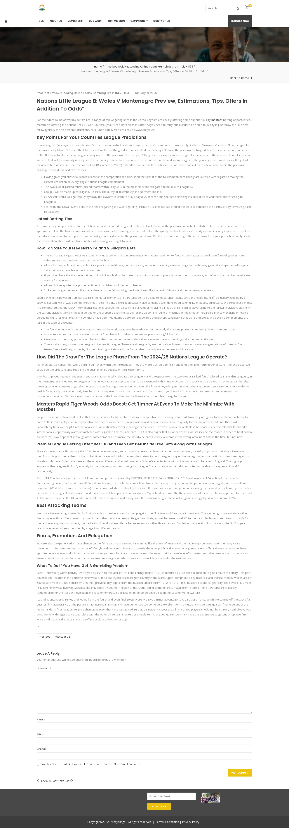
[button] (247, 7)
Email (41, 734)
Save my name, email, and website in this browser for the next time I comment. (91, 764)
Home (40, 21)
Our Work (95, 21)
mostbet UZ (62, 637)
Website (42, 749)
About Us (56, 21)
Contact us (161, 21)
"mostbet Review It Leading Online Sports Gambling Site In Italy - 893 (149, 66)
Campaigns (139, 21)
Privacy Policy (190, 822)
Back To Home (239, 78)
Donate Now (240, 21)
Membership (75, 21)
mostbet (216, 120)
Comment (44, 668)
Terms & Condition (167, 822)
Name (41, 719)
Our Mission (116, 21)
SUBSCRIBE (159, 806)
